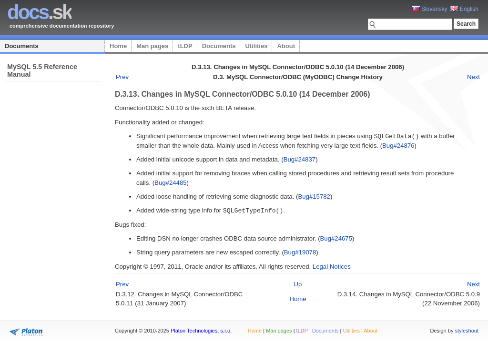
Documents (22, 46)
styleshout (466, 330)
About (286, 46)
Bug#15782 (314, 196)
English (464, 9)
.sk (39, 12)
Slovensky (429, 9)
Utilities (256, 46)
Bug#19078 (300, 251)
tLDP (185, 46)
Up (298, 283)
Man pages (152, 46)
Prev (122, 77)
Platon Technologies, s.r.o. (201, 330)
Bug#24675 (336, 237)
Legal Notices (332, 265)
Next (473, 77)
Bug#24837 (299, 158)
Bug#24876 (398, 145)
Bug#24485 (170, 182)
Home (118, 46)
